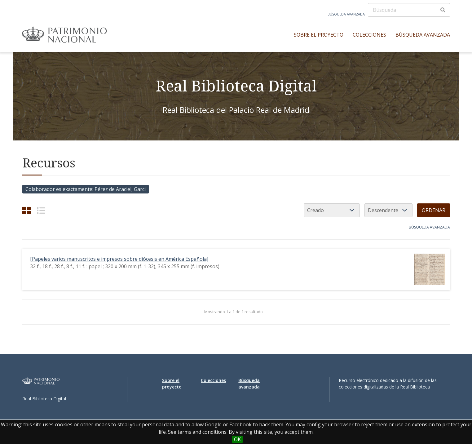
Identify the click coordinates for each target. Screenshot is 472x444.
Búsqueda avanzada (346, 14)
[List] (41, 210)
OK (237, 439)
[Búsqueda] (409, 10)
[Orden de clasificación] (388, 210)
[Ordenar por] (332, 210)
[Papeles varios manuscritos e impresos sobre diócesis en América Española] (119, 258)
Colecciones (369, 34)
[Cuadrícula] (26, 210)
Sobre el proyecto (318, 34)
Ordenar (433, 210)
